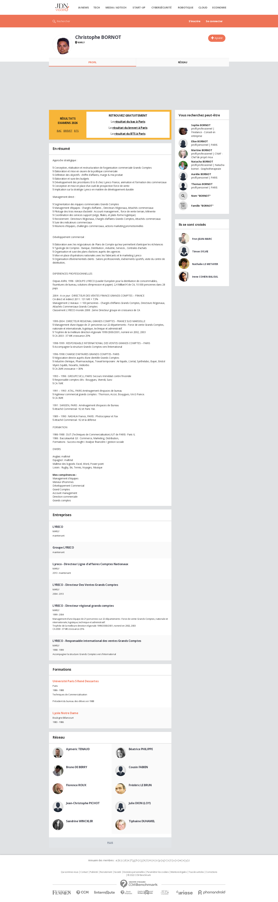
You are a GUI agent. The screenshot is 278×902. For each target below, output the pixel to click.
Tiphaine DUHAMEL (142, 821)
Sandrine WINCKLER (79, 821)
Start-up (139, 7)
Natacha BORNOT (202, 161)
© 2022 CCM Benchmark (139, 875)
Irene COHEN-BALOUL (205, 276)
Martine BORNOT (201, 150)
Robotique (185, 7)
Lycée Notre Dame (65, 713)
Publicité (94, 872)
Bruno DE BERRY (76, 767)
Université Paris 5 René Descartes (75, 681)
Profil (92, 62)
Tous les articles (196, 872)
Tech (96, 7)
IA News (83, 7)
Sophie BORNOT (201, 125)
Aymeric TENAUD (77, 749)
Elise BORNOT (199, 141)
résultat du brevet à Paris (129, 128)
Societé (117, 872)
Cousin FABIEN (138, 767)
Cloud (202, 7)
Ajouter (219, 38)
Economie (219, 7)
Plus (110, 842)
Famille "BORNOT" (202, 205)
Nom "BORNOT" (201, 195)
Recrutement (106, 872)
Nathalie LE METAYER (205, 264)
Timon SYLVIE (200, 251)
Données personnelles (134, 872)
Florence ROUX (76, 785)
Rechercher (63, 21)
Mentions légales (179, 872)
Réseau (182, 62)
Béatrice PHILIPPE (141, 749)
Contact (84, 872)
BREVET (67, 130)
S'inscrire (194, 21)
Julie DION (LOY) (140, 803)
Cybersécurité (161, 7)
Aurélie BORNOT (201, 174)
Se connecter (214, 21)
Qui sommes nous (69, 872)
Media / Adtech (116, 7)
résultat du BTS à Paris (129, 134)
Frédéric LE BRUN (140, 785)
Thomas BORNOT (202, 184)
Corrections (211, 872)
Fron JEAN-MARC (202, 238)
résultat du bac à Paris (130, 122)
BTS (76, 130)
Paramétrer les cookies (158, 872)
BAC (59, 130)
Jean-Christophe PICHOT (83, 803)
